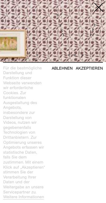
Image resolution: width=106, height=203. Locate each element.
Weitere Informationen (23, 197)
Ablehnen (62, 68)
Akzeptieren (89, 68)
